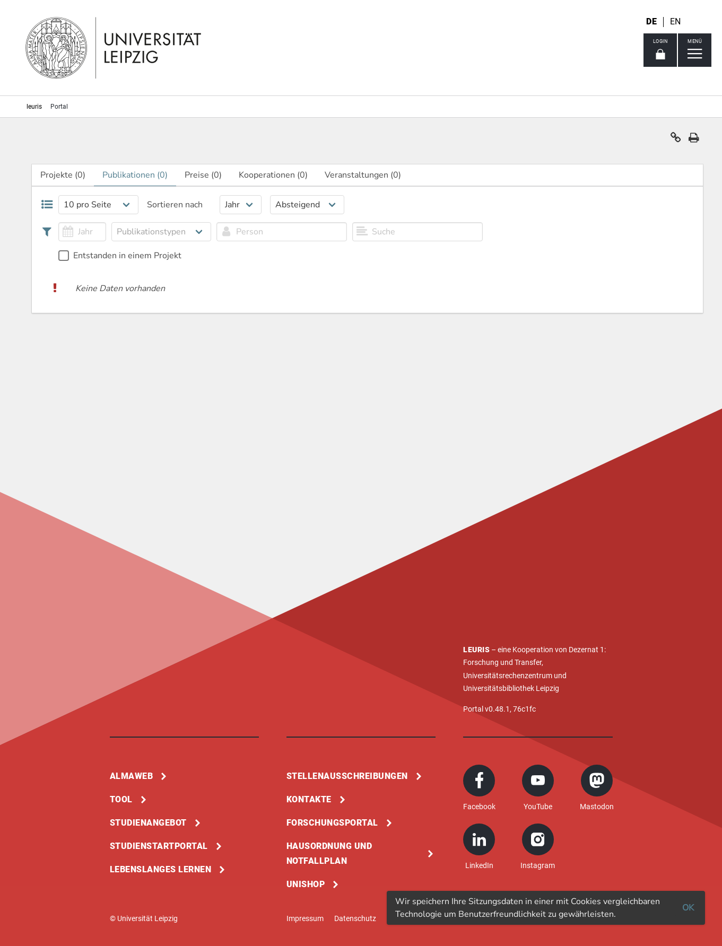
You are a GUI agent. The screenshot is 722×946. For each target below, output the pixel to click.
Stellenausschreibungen (347, 776)
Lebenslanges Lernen (161, 869)
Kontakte (309, 799)
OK (688, 908)
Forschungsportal (332, 823)
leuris (34, 106)
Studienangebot (148, 823)
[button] (676, 140)
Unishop (305, 884)
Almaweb (131, 776)
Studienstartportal (159, 846)
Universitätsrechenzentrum (507, 675)
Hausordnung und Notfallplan (329, 853)
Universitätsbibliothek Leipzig (511, 688)
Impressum (305, 918)
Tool (121, 799)
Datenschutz (355, 918)
